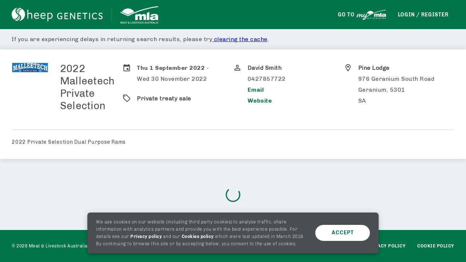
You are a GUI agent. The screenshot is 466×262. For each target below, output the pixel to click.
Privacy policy (146, 236)
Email (256, 89)
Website (260, 100)
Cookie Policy (435, 246)
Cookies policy (198, 236)
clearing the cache (240, 39)
